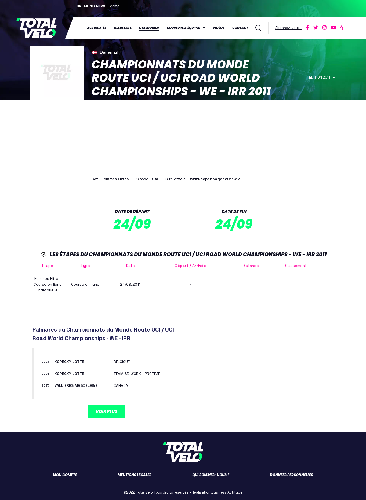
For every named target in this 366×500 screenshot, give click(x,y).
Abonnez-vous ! (288, 27)
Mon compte (65, 474)
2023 (45, 361)
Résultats (123, 28)
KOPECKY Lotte (70, 361)
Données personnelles (291, 474)
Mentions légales (134, 474)
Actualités (96, 28)
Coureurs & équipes (183, 28)
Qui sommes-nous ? (210, 474)
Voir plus (106, 411)
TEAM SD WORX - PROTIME (138, 373)
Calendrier (149, 28)
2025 (45, 385)
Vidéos (218, 28)
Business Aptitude (226, 492)
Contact (240, 28)
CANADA (121, 385)
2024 (45, 373)
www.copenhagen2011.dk (215, 178)
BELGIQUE (122, 361)
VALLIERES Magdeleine (76, 385)
